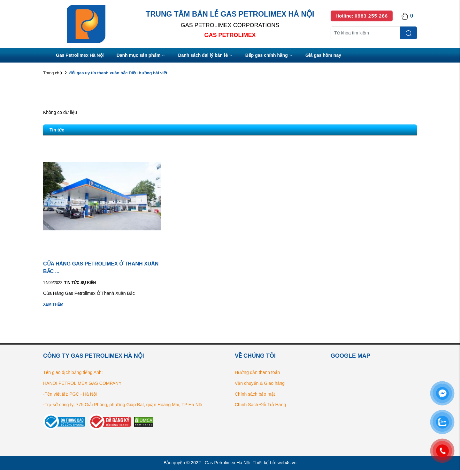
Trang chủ (52, 73)
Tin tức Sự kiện (80, 282)
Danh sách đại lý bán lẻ (205, 56)
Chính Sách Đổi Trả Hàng (260, 404)
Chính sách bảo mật (255, 394)
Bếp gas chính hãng (269, 56)
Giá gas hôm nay (323, 55)
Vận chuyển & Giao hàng (260, 383)
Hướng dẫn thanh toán (257, 372)
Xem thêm (53, 304)
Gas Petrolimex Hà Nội (80, 55)
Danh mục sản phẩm (141, 56)
